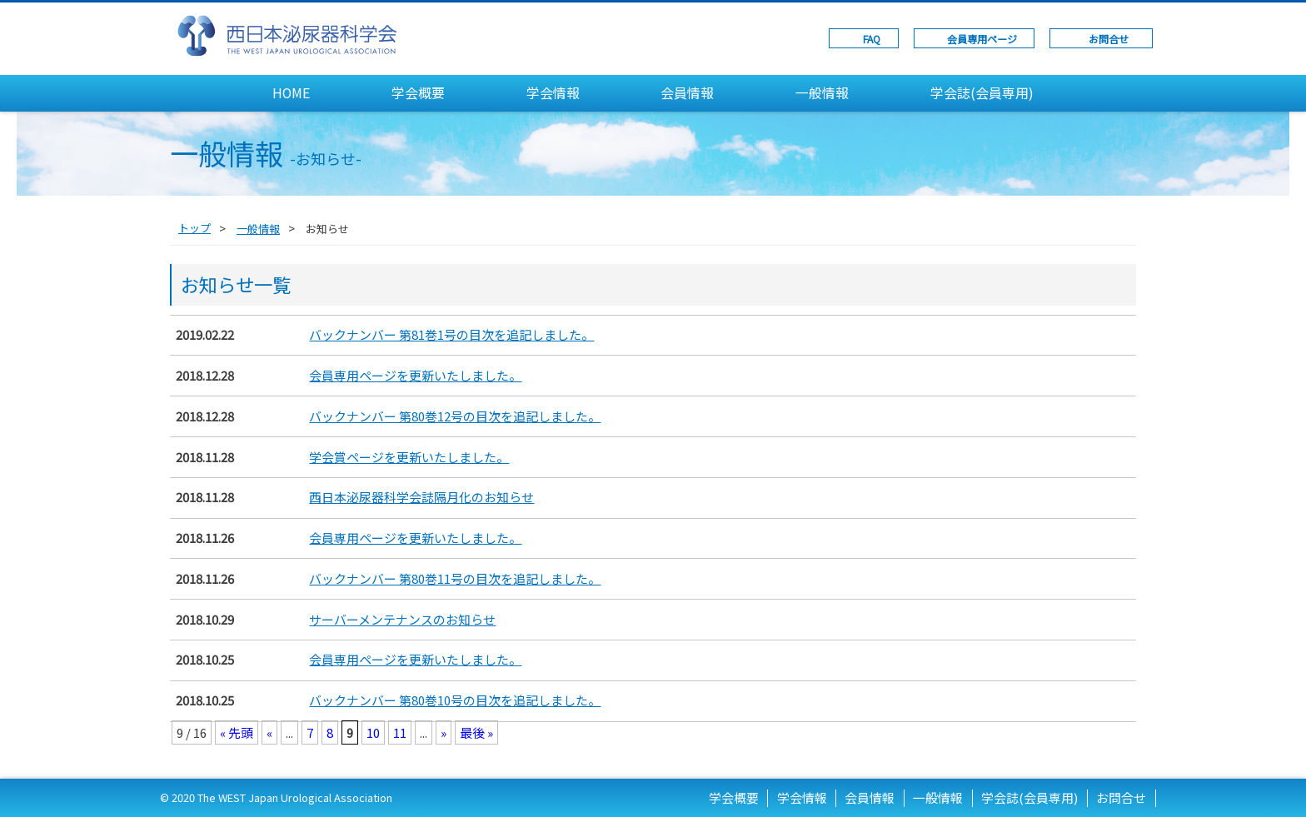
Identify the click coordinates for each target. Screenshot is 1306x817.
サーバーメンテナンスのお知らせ (402, 619)
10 (373, 732)
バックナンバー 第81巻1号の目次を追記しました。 (451, 334)
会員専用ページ (982, 39)
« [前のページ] (269, 732)
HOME (291, 92)
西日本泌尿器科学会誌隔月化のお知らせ (421, 497)
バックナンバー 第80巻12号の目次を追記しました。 (455, 416)
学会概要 (418, 92)
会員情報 (687, 92)
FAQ (871, 39)
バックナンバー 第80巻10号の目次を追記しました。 (455, 700)
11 (399, 732)
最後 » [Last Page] (476, 732)
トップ (194, 228)
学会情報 (553, 92)
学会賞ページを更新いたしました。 (409, 457)
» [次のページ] (443, 732)
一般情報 (822, 92)
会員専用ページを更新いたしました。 (415, 375)
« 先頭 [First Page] (236, 732)
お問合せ (1109, 39)
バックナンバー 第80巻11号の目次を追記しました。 (455, 578)
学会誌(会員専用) (982, 92)
